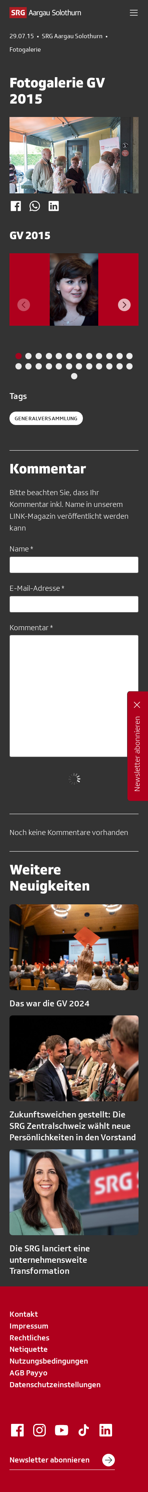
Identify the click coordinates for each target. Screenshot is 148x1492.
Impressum (29, 1325)
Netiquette (28, 1349)
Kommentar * (31, 627)
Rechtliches (29, 1337)
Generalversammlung (46, 418)
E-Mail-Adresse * (36, 588)
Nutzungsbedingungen (48, 1361)
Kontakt (23, 1314)
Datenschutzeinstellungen (55, 1384)
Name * (21, 548)
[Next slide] (124, 305)
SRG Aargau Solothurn (72, 36)
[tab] (18, 356)
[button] (134, 12)
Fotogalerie (25, 49)
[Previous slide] (23, 305)
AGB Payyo (28, 1372)
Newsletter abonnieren (62, 1460)
